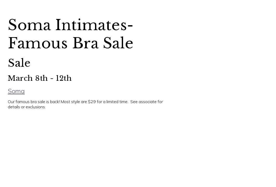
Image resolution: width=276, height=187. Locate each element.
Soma (16, 90)
